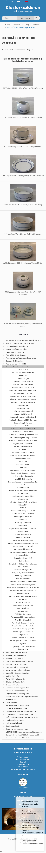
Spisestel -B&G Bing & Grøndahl (26, 24)
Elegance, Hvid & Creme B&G (23, 444)
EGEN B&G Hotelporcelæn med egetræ (23, 441)
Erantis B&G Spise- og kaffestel (23, 452)
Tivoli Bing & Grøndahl (23, 620)
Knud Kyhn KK (11, 699)
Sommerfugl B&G (23, 608)
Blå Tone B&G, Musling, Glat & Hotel (23, 396)
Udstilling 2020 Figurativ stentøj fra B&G (20, 714)
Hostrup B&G (23, 493)
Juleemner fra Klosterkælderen (17, 729)
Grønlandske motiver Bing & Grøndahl (23, 470)
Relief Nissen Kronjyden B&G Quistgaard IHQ (23, 587)
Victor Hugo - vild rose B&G (23, 632)
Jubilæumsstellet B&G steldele (23, 496)
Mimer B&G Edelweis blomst (23, 540)
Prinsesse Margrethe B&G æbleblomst (23, 582)
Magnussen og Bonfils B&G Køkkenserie (23, 528)
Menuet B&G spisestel (23, 534)
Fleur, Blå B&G (23, 461)
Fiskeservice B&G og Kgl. (23, 458)
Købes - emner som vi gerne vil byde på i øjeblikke (23, 340)
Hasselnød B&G (23, 487)
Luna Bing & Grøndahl (23, 523)
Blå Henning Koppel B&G (23, 393)
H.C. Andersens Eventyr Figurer (17, 708)
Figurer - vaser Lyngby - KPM (16, 364)
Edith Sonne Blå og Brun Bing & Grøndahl (23, 438)
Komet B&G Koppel (23, 508)
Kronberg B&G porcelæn (23, 517)
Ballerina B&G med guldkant (23, 382)
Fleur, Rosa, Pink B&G (23, 464)
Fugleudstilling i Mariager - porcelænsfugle (21, 711)
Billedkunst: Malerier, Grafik (15, 682)
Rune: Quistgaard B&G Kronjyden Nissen (23, 596)
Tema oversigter (11, 702)
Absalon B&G (23, 370)
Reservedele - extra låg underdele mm (23, 590)
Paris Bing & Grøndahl (23, 576)
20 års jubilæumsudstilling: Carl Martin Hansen (22, 717)
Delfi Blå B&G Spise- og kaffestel (23, 429)
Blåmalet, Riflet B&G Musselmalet (23, 402)
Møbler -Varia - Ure (12, 676)
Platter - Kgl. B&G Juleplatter (16, 679)
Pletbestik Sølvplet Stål (14, 723)
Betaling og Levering (23, 797)
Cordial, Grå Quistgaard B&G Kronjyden (23, 420)
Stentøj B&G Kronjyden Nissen (16, 652)
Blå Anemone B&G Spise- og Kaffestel (23, 390)
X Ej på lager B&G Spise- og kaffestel (23, 641)
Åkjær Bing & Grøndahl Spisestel (23, 646)
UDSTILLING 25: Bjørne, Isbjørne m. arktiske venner (24, 732)
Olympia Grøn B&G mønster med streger (23, 564)
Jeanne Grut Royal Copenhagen (17, 691)
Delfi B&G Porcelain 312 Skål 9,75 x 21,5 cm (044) (23, 205)
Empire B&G (23, 449)
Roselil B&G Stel (23, 593)
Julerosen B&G (23, 499)
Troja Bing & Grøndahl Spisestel (23, 623)
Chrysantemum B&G (23, 408)
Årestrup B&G (23, 649)
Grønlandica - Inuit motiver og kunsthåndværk (22, 696)
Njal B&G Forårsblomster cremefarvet (23, 552)
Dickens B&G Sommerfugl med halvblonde (23, 435)
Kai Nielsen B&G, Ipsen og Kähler (17, 705)
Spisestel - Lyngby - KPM (14, 658)
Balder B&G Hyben (23, 379)
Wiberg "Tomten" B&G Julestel (23, 638)
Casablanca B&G (23, 405)
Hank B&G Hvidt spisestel (23, 479)
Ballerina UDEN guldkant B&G (23, 385)
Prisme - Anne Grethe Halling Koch (23, 585)
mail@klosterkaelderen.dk (25, 769)
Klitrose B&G (23, 505)
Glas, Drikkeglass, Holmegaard (17, 667)
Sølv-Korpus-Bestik (13, 726)
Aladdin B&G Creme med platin (23, 373)
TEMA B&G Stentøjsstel (23, 614)
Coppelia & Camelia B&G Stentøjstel (23, 417)
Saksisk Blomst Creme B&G (23, 605)
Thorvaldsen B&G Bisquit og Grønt (23, 617)
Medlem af (23, 774)
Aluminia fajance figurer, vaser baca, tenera (21, 358)
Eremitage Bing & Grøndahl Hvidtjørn (23, 455)
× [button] (43, 799)
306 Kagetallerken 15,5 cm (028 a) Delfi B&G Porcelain (23, 176)
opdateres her (31, 813)
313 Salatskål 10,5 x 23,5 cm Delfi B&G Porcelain (23, 234)
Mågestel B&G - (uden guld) (23, 546)
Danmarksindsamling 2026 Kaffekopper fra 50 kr (23, 735)
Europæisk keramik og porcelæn (17, 688)
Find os (23, 793)
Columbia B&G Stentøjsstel (23, 411)
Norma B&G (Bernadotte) (23, 558)
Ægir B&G (23, 644)
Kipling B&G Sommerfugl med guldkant (23, 502)
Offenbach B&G (23, 561)
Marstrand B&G (23, 531)
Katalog (7, 24)
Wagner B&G (23, 635)
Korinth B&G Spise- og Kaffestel (23, 514)
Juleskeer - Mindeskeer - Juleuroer (18, 670)
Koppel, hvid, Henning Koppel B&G (23, 511)
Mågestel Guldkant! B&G (23, 549)
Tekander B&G (23, 611)
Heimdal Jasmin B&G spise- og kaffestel (23, 490)
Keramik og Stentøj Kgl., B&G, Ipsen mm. (20, 343)
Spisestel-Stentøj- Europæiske (16, 664)
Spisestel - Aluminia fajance (16, 655)
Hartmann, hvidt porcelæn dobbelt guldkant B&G (23, 483)
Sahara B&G (23, 599)
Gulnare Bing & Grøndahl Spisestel (23, 473)
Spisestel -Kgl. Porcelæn (14, 361)
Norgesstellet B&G (23, 555)
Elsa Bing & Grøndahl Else (23, 446)
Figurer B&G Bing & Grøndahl (16, 355)
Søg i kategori (25, 18)
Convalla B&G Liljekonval (23, 414)
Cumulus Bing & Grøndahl (23, 423)
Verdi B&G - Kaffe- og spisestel (23, 629)
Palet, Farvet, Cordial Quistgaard (23, 573)
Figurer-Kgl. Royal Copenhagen (17, 346)
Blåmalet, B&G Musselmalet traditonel (23, 399)
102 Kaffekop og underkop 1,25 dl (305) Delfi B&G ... (23, 147)
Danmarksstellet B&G (23, 426)
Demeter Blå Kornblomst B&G (23, 432)
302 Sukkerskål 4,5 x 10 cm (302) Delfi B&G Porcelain (23, 88)
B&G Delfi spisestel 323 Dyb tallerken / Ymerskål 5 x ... (23, 263)
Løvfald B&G (23, 526)
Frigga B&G (23, 467)
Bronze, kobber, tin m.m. (14, 685)
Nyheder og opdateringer (15, 352)
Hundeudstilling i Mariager (15, 720)
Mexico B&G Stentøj (23, 537)
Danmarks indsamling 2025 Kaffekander (20, 738)
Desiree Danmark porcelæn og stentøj (19, 661)
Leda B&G (23, 520)
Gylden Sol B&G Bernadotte (23, 476)
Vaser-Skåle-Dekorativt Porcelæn (17, 673)
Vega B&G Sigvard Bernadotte (23, 626)
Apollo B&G (23, 376)
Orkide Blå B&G (23, 567)
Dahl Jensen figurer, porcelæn (16, 349)
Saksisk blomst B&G (23, 602)
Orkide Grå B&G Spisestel (23, 570)
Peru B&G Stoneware (23, 579)
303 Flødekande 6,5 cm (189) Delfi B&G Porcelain (23, 117)
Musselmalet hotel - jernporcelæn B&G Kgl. (23, 543)
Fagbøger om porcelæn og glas (17, 694)
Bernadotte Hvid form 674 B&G (23, 387)
